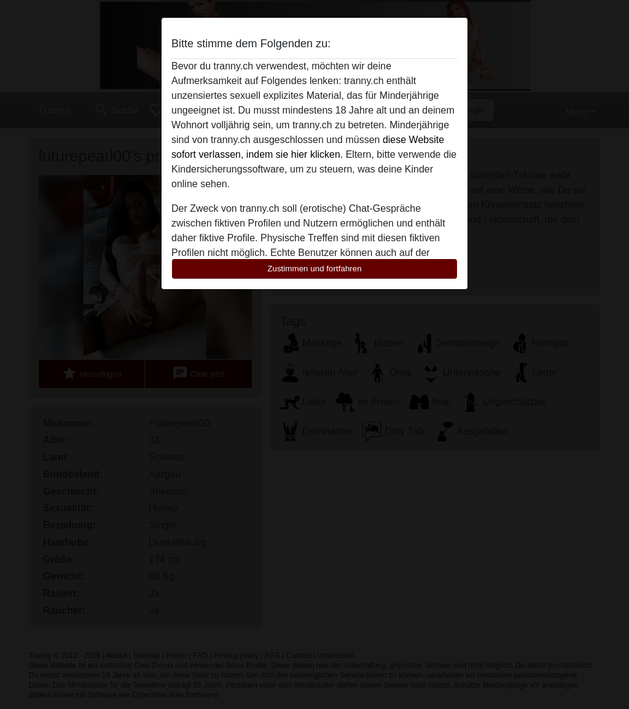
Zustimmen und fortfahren (314, 268)
